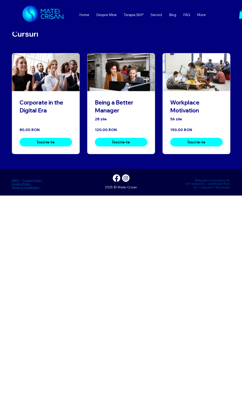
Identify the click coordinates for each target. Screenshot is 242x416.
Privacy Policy (32, 180)
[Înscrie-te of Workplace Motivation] (196, 142)
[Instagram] (125, 178)
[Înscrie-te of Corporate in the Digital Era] (46, 142)
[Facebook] (116, 178)
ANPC (16, 180)
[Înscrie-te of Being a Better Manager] (121, 142)
